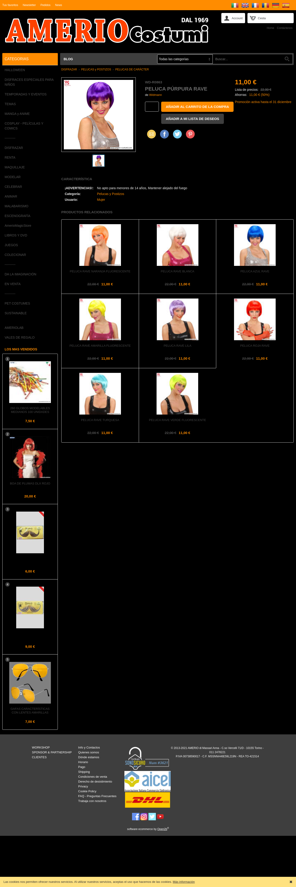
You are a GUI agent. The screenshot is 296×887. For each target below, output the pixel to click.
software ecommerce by (148, 829)
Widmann (155, 95)
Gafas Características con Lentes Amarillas (29, 710)
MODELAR (13, 177)
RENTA (10, 157)
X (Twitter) (177, 135)
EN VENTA (13, 284)
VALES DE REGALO (20, 337)
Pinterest (190, 134)
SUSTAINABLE (16, 313)
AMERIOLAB (14, 328)
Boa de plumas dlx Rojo (30, 483)
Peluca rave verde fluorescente (177, 420)
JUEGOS (11, 245)
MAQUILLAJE (15, 167)
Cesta (262, 18)
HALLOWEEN (15, 70)
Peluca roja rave (255, 345)
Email (150, 134)
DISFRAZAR (14, 148)
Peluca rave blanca (177, 271)
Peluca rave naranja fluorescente (100, 271)
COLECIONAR (15, 255)
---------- (10, 138)
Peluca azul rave (254, 271)
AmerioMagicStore (18, 225)
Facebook (164, 134)
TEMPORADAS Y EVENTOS (25, 94)
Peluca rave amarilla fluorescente (100, 345)
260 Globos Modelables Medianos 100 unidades (30, 410)
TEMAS (10, 104)
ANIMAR (11, 196)
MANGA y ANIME (17, 114)
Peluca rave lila (177, 345)
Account (237, 18)
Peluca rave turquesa (100, 420)
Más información (184, 882)
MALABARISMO (16, 206)
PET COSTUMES (17, 303)
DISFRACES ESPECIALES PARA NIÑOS (29, 82)
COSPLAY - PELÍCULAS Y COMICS (24, 126)
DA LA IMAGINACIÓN (20, 274)
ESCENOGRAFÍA (17, 216)
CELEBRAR (13, 187)
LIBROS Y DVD (16, 235)
